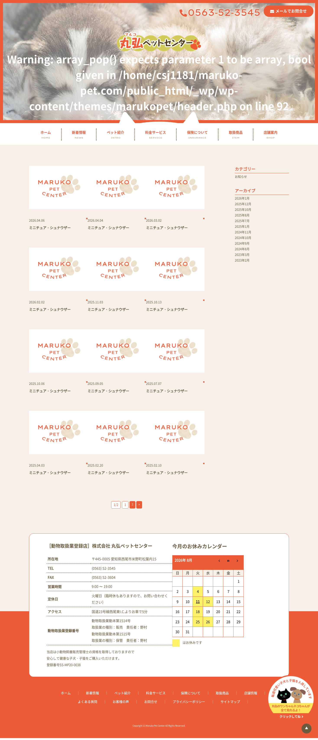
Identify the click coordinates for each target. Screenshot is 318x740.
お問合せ (150, 703)
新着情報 (79, 134)
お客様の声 (121, 703)
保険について (197, 134)
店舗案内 (270, 134)
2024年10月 (244, 243)
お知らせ (242, 176)
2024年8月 (243, 255)
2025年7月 (243, 224)
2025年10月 (244, 211)
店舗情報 (250, 695)
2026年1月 (243, 199)
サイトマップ (230, 703)
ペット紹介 (115, 134)
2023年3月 (243, 262)
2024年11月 (244, 237)
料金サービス (155, 134)
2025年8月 (243, 218)
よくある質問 (87, 703)
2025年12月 (244, 205)
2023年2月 (243, 268)
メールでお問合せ (291, 11)
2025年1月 (243, 230)
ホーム (46, 134)
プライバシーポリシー (189, 703)
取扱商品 (236, 134)
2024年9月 (243, 249)
